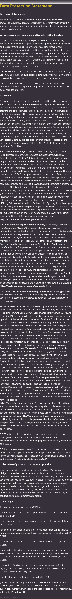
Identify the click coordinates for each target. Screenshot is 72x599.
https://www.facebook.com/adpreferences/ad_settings (28, 403)
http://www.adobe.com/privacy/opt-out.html (23, 219)
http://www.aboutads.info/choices (48, 419)
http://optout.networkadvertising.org (41, 416)
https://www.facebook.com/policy (43, 387)
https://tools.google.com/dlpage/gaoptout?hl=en (25, 286)
